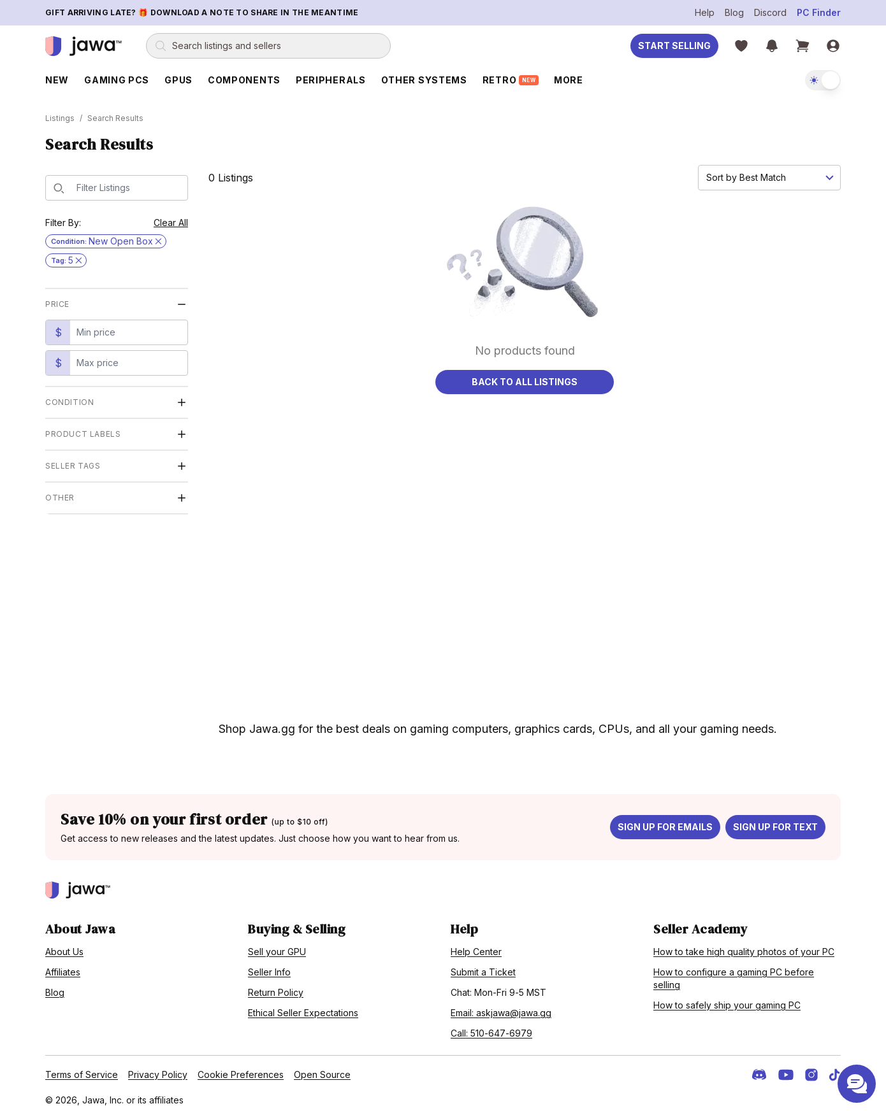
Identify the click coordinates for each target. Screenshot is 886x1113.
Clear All (171, 218)
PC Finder (819, 12)
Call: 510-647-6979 (491, 1029)
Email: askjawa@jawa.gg (501, 1008)
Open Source (322, 1070)
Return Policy (275, 988)
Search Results (115, 114)
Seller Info (269, 968)
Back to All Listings (524, 377)
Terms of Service (81, 1070)
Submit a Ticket (483, 968)
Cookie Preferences (241, 1070)
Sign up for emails (665, 823)
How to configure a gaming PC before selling (733, 974)
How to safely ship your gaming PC (727, 1001)
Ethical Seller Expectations (303, 1008)
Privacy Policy (157, 1070)
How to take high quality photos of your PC (743, 947)
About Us (64, 947)
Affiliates (62, 968)
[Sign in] (833, 45)
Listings (60, 114)
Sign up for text (775, 823)
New (57, 79)
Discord (770, 12)
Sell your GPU (277, 947)
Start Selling (674, 45)
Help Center (476, 947)
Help (705, 12)
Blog (734, 12)
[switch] (823, 80)
